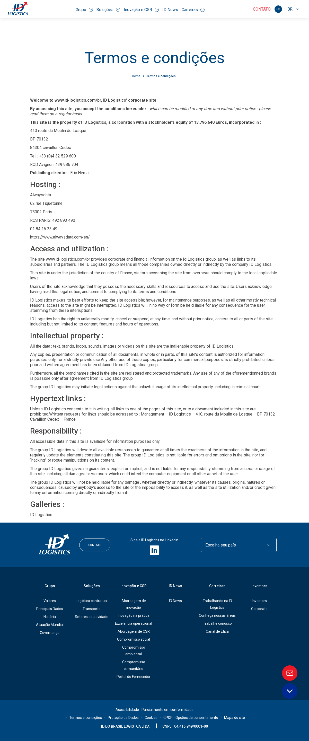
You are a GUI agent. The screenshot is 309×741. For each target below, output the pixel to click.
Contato (262, 9)
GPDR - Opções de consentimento (190, 718)
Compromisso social (133, 639)
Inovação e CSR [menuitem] (141, 9)
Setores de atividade (91, 617)
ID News (175, 601)
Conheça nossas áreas (217, 615)
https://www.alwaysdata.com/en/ (60, 237)
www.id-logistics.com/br (78, 100)
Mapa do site (234, 718)
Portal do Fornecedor (134, 677)
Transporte (92, 609)
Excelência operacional (133, 623)
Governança (49, 633)
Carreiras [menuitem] (193, 9)
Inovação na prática (133, 615)
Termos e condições (85, 718)
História (49, 617)
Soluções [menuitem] (108, 9)
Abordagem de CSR (134, 631)
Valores (49, 601)
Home (136, 76)
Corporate (259, 609)
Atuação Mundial (50, 625)
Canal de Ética (217, 631)
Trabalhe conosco (217, 623)
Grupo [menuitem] (84, 9)
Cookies (151, 718)
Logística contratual (92, 601)
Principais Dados (49, 609)
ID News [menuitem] (170, 9)
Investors (259, 586)
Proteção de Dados (123, 718)
